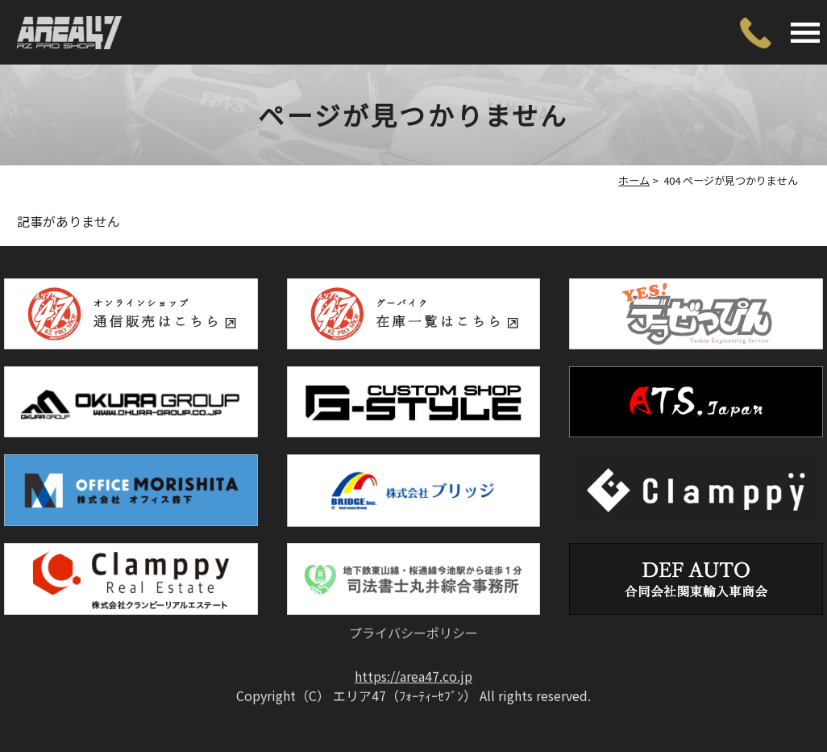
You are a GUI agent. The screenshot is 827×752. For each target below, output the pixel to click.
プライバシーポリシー (413, 595)
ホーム (634, 180)
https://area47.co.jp (413, 646)
